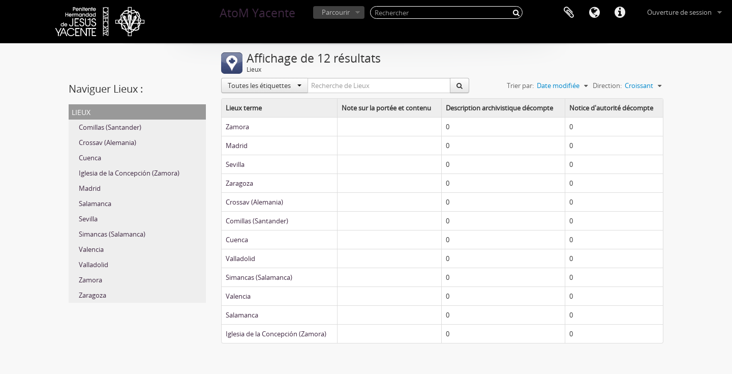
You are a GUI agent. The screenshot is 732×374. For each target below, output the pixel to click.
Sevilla (88, 218)
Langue (594, 12)
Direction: (607, 85)
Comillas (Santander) (110, 127)
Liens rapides (619, 12)
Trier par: (520, 85)
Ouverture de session (679, 12)
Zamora (90, 279)
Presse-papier (569, 12)
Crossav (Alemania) (107, 142)
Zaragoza (92, 295)
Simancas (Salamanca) (112, 234)
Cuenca (90, 157)
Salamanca (95, 203)
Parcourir (336, 12)
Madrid (90, 188)
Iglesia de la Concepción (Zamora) (129, 173)
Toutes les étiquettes (264, 85)
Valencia (91, 249)
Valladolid (93, 264)
